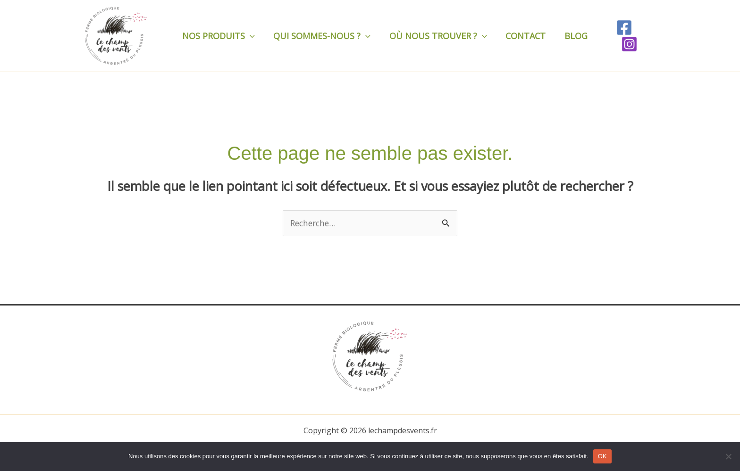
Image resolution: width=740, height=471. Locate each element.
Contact (519, 35)
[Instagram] (645, 36)
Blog (568, 35)
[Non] (728, 456)
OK (602, 456)
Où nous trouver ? (434, 35)
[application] (249, 35)
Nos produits (217, 35)
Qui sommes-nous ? (319, 35)
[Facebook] (618, 36)
